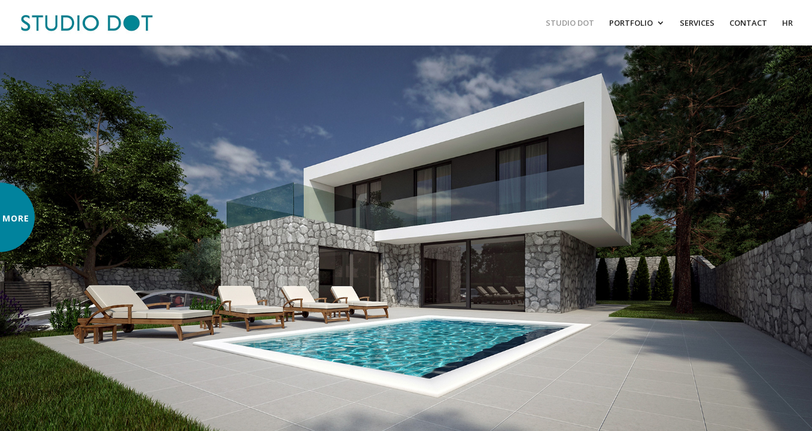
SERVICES (697, 23)
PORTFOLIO (631, 23)
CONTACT (748, 23)
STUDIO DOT (570, 23)
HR (787, 23)
